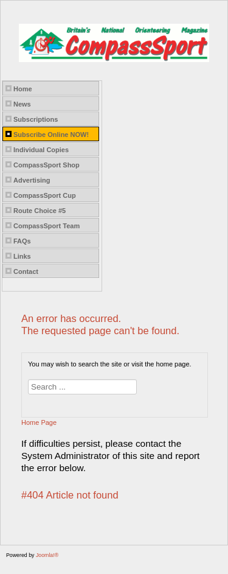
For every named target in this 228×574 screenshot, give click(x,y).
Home (22, 89)
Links (22, 256)
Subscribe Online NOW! (51, 134)
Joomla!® (47, 555)
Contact (25, 271)
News (22, 104)
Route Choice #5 (39, 210)
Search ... (28, 379)
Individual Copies (41, 149)
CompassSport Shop (46, 165)
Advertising (31, 180)
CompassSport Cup (44, 195)
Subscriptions (35, 119)
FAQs (22, 241)
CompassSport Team (46, 225)
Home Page (39, 422)
